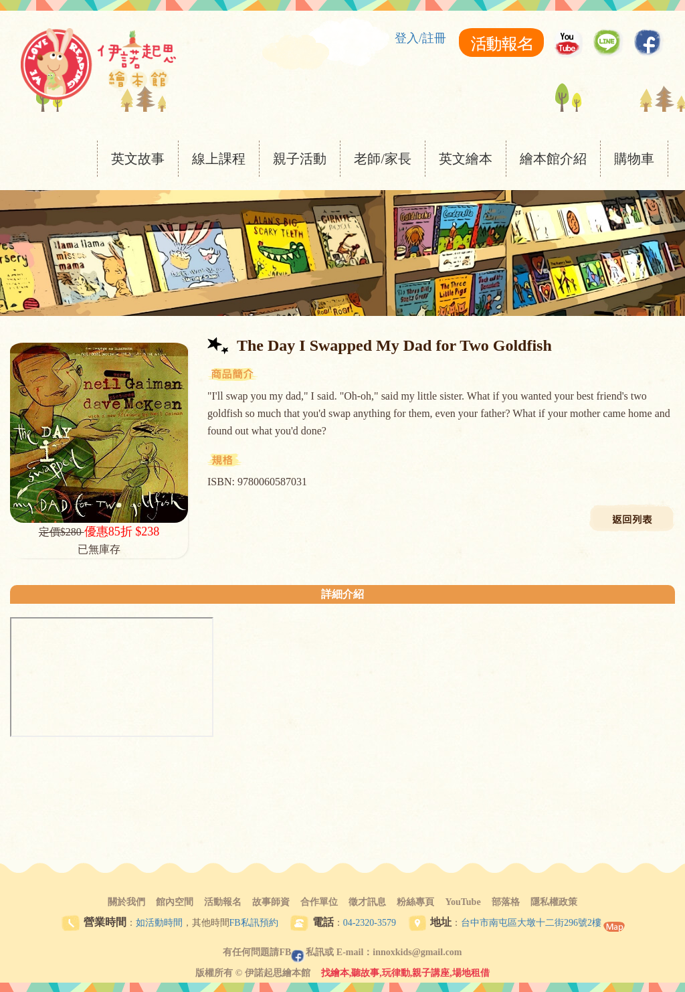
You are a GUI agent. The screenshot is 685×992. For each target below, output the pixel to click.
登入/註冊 (420, 38)
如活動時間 (159, 923)
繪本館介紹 (553, 158)
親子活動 (299, 158)
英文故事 (138, 158)
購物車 (634, 158)
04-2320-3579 (369, 923)
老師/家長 (382, 158)
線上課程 (219, 158)
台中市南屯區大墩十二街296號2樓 (531, 923)
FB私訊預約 (253, 923)
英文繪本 (465, 158)
